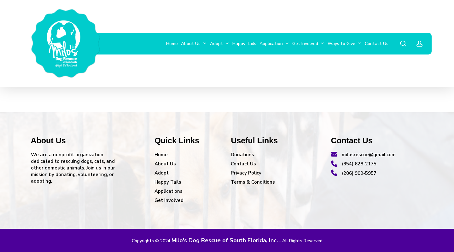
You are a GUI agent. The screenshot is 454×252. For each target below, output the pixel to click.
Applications (168, 191)
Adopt (161, 173)
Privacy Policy (246, 173)
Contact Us (243, 164)
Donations (242, 155)
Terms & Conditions (253, 182)
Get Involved (168, 200)
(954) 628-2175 (353, 164)
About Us (165, 164)
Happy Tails (167, 182)
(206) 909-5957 (353, 173)
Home (161, 155)
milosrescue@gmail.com (363, 155)
